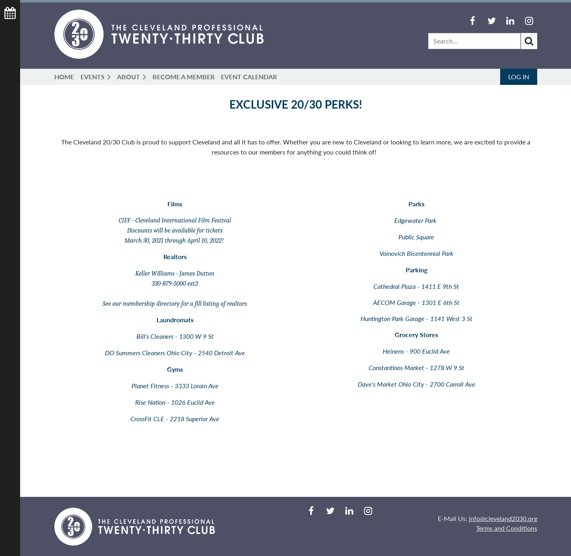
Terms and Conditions (506, 528)
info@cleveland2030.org (503, 518)
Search (529, 41)
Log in (518, 76)
